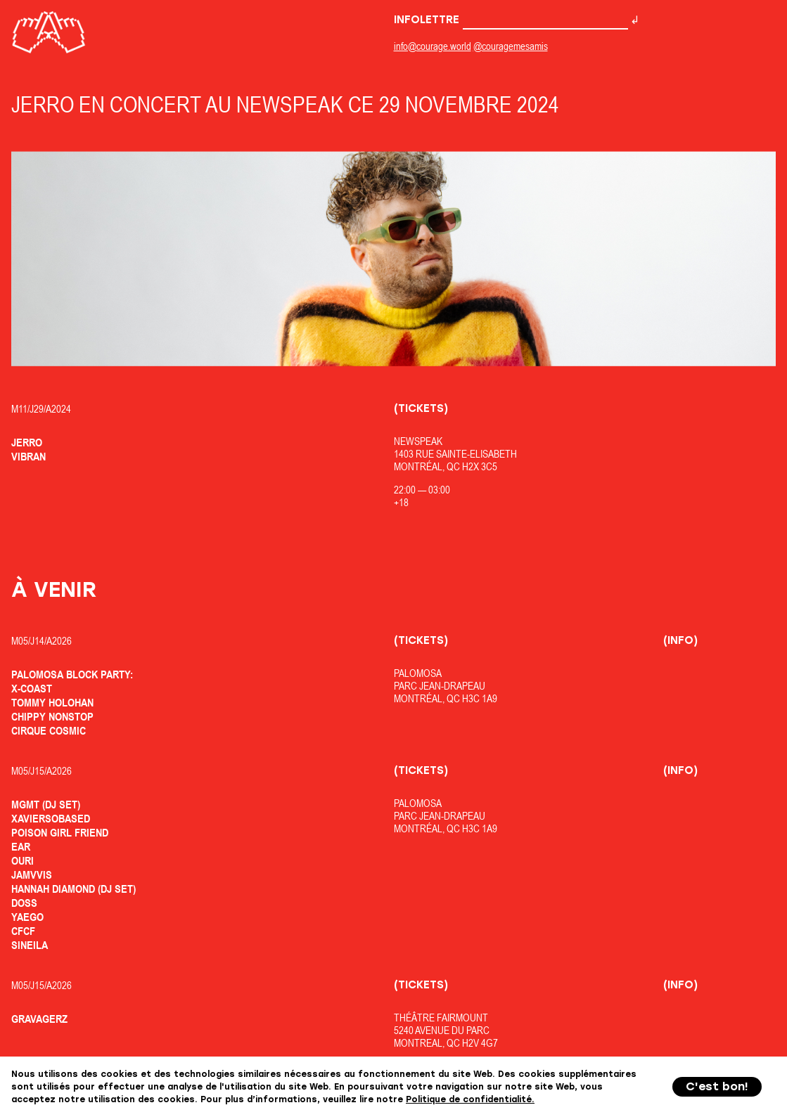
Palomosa (418, 673)
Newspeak (418, 441)
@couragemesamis (510, 46)
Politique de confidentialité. (470, 1099)
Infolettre (511, 19)
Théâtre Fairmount (441, 1018)
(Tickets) (421, 408)
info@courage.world (432, 46)
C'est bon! (717, 1086)
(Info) (680, 640)
